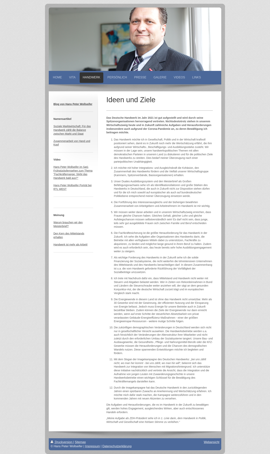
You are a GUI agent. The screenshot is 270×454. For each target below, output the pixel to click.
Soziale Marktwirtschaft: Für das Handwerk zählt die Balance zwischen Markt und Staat (72, 130)
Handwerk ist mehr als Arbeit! (70, 244)
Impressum (92, 446)
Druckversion (62, 442)
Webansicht (211, 442)
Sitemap (80, 442)
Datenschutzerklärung (117, 446)
